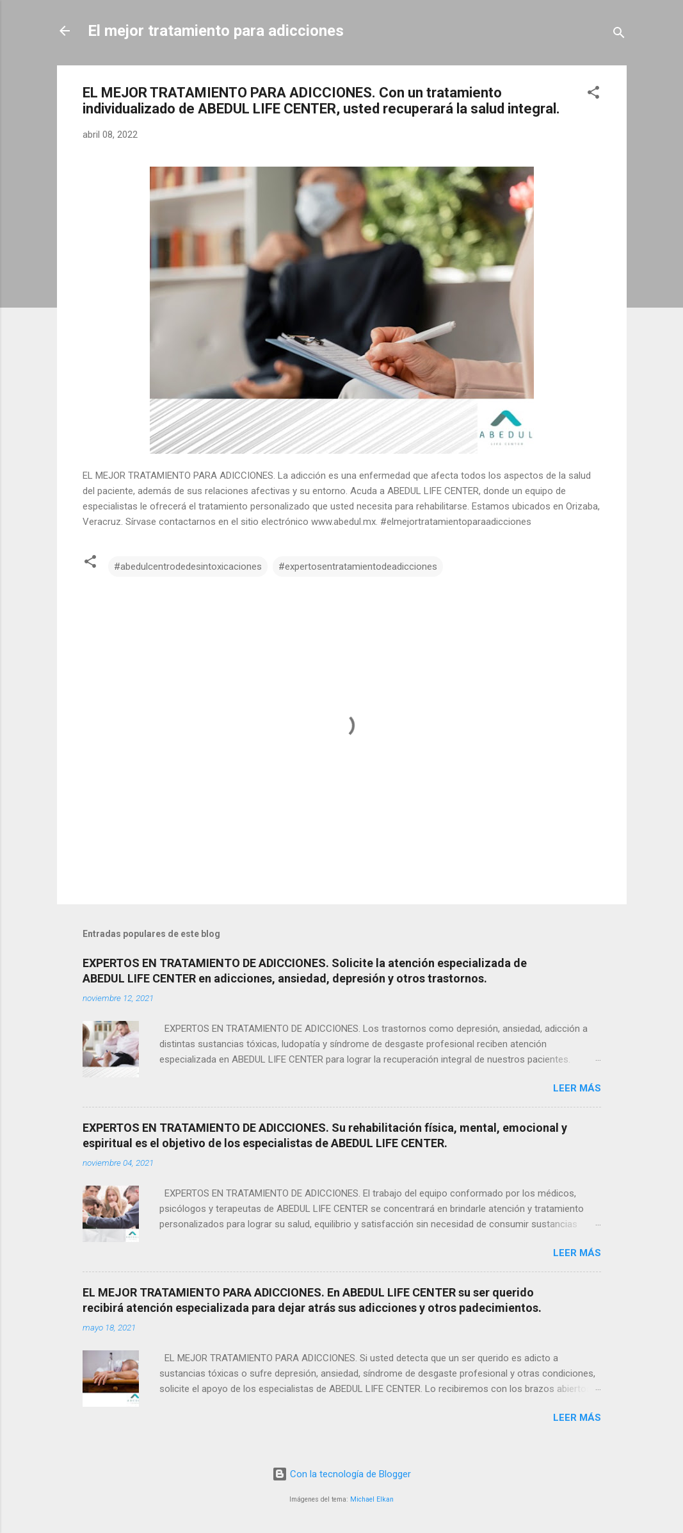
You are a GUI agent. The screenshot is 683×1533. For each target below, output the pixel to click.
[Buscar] (619, 34)
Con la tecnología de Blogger (341, 1474)
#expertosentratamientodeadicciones (357, 566)
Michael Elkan (372, 1499)
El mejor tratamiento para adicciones (216, 31)
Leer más (577, 1088)
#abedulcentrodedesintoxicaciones (188, 566)
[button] (593, 94)
